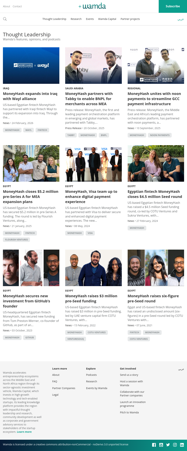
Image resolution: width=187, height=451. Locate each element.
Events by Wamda (96, 388)
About (6, 6)
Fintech (42, 130)
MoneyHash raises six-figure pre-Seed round (153, 298)
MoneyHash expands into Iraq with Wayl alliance (30, 96)
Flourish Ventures (16, 239)
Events (90, 19)
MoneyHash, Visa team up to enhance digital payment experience (91, 196)
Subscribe (173, 6)
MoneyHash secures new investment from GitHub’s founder (26, 301)
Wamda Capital (107, 19)
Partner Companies (63, 388)
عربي (181, 19)
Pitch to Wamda (129, 412)
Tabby (71, 135)
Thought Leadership (54, 19)
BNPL (104, 135)
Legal (55, 394)
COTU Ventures (97, 332)
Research (76, 19)
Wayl (28, 130)
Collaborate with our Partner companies (132, 393)
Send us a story (129, 375)
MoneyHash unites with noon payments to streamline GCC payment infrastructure (154, 98)
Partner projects (130, 19)
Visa (90, 233)
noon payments (159, 135)
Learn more (24, 431)
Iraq (6, 88)
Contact (17, 6)
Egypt (7, 186)
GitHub (29, 337)
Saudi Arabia (74, 88)
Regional (134, 88)
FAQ (54, 381)
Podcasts (91, 375)
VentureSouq (75, 339)
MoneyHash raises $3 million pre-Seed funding (91, 298)
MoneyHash (12, 130)
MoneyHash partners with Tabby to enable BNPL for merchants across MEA (89, 98)
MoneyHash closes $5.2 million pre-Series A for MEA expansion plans (30, 196)
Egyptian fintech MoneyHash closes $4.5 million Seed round (155, 194)
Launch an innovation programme (133, 403)
